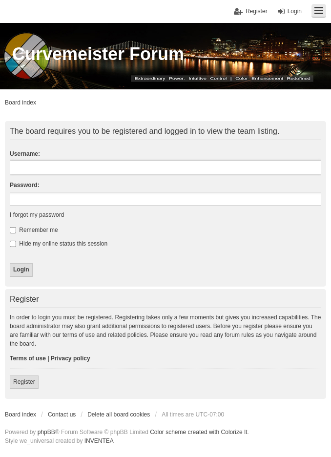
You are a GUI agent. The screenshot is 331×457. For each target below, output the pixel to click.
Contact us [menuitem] (62, 414)
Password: (25, 185)
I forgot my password (37, 214)
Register (24, 381)
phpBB (46, 432)
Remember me (34, 230)
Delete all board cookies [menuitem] (118, 414)
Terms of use (28, 358)
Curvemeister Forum (98, 54)
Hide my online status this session (58, 243)
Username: (25, 153)
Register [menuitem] (257, 11)
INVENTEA (99, 440)
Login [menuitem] (295, 11)
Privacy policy (70, 358)
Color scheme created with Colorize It (198, 432)
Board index (20, 414)
